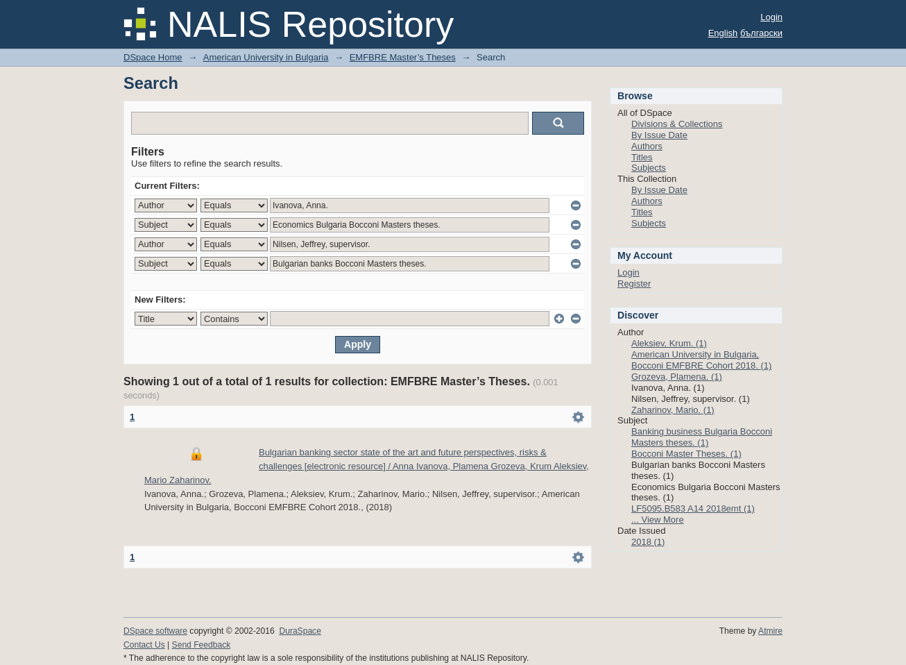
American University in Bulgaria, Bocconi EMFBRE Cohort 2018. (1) (701, 360)
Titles (642, 157)
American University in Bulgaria (266, 57)
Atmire (770, 631)
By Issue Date (659, 135)
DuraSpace (299, 631)
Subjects (648, 167)
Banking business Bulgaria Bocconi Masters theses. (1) (701, 437)
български (761, 33)
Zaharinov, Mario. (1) (673, 410)
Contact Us (144, 645)
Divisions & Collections (677, 124)
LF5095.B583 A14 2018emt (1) (693, 508)
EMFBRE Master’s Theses (403, 57)
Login (771, 17)
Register (634, 283)
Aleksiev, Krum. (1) (669, 343)
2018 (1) (648, 542)
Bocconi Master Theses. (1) (686, 453)
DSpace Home (152, 57)
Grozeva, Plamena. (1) (676, 376)
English (723, 33)
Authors (647, 146)
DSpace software (155, 631)
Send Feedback (201, 645)
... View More (657, 519)
